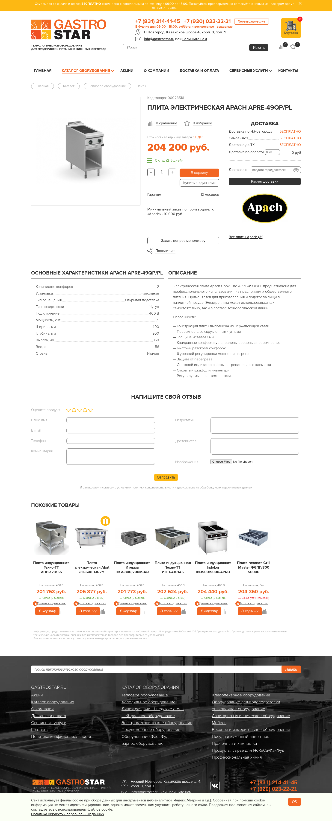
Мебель (219, 722)
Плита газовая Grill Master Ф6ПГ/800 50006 (253, 567)
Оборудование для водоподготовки (246, 701)
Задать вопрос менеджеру (183, 240)
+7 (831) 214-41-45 (157, 21)
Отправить (166, 477)
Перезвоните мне (251, 21)
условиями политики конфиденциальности (145, 487)
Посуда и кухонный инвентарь (240, 736)
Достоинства (185, 441)
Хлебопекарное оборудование (241, 695)
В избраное (202, 123)
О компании (156, 70)
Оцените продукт (45, 410)
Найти (291, 669)
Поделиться (165, 250)
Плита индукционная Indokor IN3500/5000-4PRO (213, 567)
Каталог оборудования (86, 70)
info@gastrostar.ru (159, 39)
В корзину (199, 172)
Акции (126, 70)
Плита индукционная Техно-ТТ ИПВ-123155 (51, 567)
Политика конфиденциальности (61, 736)
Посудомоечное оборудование (151, 729)
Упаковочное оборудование (238, 708)
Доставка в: (238, 169)
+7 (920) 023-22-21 (207, 21)
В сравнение (166, 123)
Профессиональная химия (237, 757)
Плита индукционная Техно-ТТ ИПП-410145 (173, 567)
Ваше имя (39, 420)
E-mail (36, 430)
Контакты (288, 70)
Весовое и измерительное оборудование (251, 729)
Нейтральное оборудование (148, 715)
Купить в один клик (199, 183)
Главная (42, 70)
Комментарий (42, 451)
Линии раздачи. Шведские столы (153, 708)
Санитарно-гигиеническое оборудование (251, 715)
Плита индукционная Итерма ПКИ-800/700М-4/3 (132, 567)
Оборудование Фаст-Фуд (145, 736)
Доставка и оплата (199, 70)
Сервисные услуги (248, 70)
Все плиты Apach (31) (246, 237)
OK (294, 802)
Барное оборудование (142, 743)
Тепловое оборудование (145, 695)
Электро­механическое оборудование (157, 722)
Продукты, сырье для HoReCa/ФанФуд (248, 750)
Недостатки (184, 420)
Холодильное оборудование (148, 701)
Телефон (38, 440)
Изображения (187, 462)
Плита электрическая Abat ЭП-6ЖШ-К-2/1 (91, 567)
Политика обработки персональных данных (67, 814)
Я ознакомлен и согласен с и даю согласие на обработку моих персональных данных (166, 487)
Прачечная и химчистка (234, 743)
